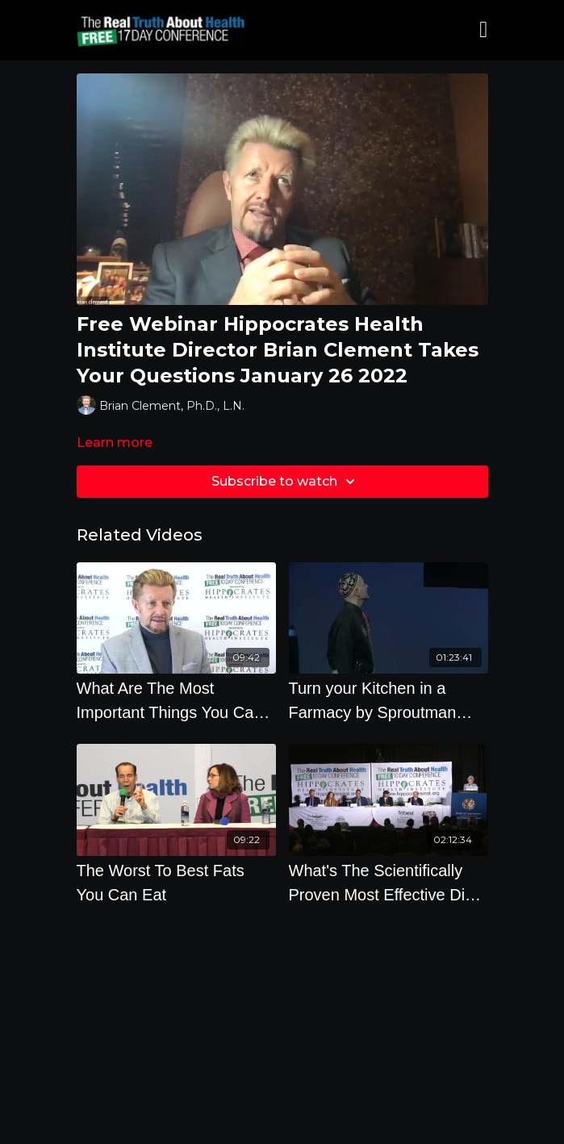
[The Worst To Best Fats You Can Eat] (176, 882)
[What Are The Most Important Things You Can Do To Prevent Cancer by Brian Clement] (176, 700)
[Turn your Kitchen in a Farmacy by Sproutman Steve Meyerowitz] (388, 700)
